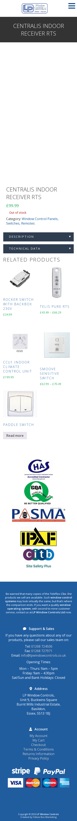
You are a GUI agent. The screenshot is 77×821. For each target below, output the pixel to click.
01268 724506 (41, 646)
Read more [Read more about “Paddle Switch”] (15, 435)
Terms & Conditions (38, 749)
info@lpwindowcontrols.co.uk (43, 655)
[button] (71, 6)
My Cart (38, 740)
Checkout (38, 745)
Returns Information (38, 754)
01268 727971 (41, 651)
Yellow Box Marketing (45, 817)
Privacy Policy (38, 758)
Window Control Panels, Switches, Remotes (32, 221)
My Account (38, 735)
